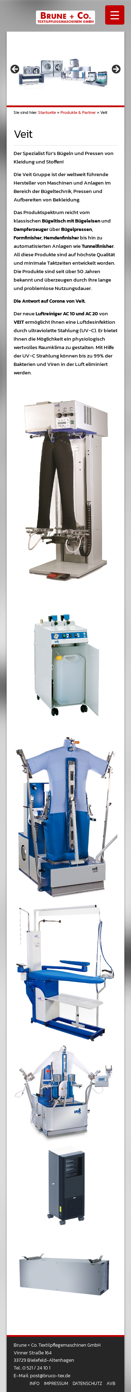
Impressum (56, 1383)
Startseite (47, 112)
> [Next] (115, 69)
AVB (111, 1383)
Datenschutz (87, 1383)
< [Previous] (15, 69)
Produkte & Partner (78, 112)
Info (34, 1383)
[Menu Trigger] (114, 15)
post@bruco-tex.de (50, 1375)
